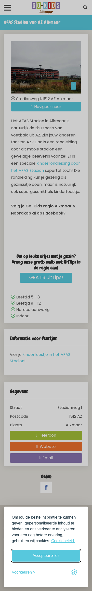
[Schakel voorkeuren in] (23, 572)
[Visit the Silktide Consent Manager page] (74, 572)
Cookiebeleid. (63, 541)
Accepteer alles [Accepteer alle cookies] (46, 555)
